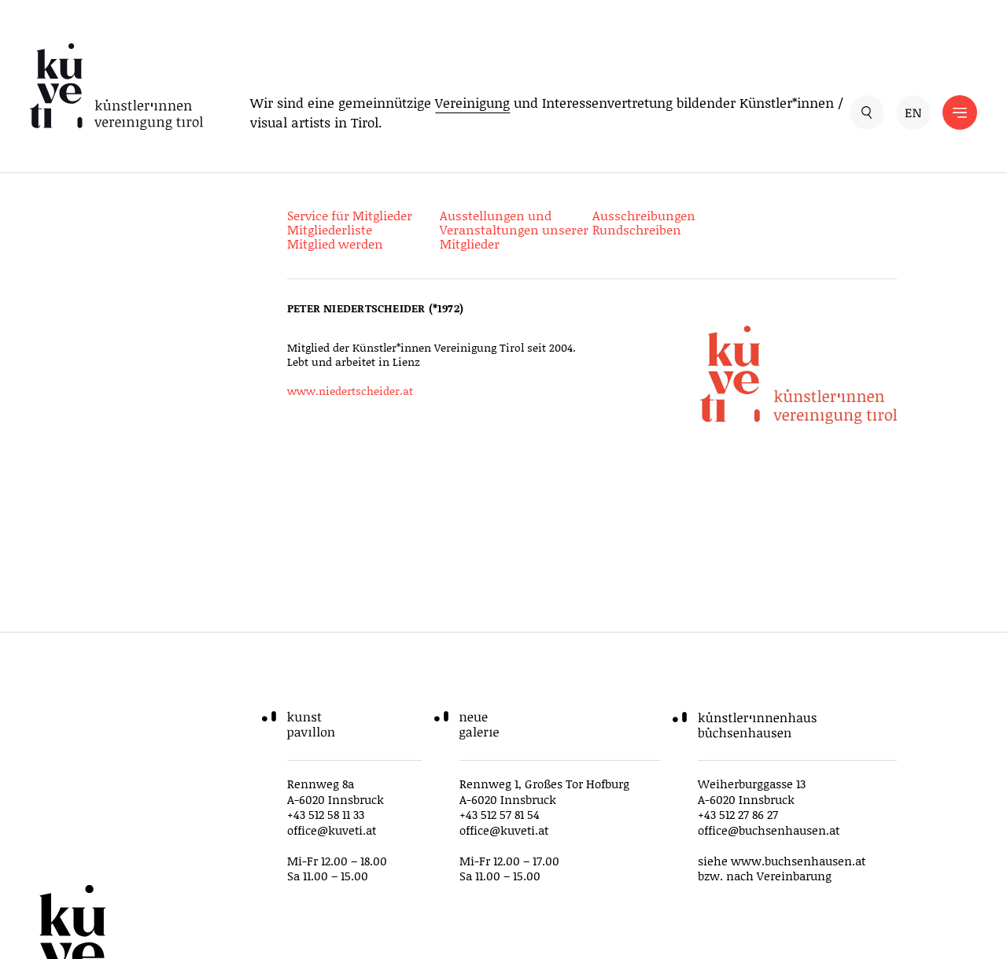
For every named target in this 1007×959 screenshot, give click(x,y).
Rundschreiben (636, 229)
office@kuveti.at (331, 830)
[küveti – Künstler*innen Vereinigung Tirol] (116, 87)
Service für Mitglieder (349, 215)
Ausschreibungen (643, 215)
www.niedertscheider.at (350, 390)
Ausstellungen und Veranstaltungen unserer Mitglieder (514, 229)
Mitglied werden (335, 243)
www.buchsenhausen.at (798, 860)
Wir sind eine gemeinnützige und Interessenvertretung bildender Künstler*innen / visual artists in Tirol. (546, 112)
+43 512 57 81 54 (499, 814)
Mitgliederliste (329, 229)
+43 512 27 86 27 (738, 814)
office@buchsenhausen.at (768, 830)
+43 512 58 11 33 (325, 814)
